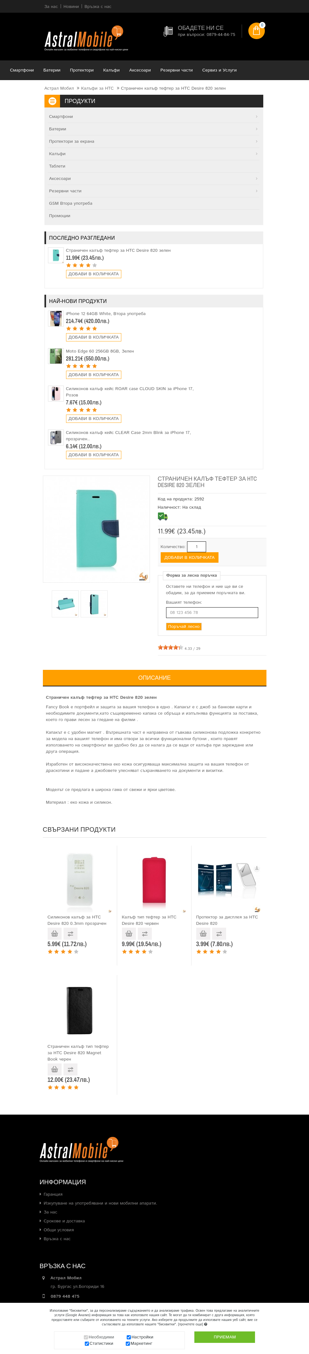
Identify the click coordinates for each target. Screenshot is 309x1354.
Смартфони (22, 70)
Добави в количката (94, 274)
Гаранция (53, 1194)
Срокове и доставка (64, 1221)
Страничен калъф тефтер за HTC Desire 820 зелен (118, 250)
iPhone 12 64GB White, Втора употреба (106, 314)
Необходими (101, 1337)
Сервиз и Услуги (219, 70)
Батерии (52, 70)
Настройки (142, 1337)
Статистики (101, 1344)
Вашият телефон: (184, 602)
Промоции (60, 216)
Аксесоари (140, 70)
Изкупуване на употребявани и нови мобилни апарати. (101, 1203)
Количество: (173, 547)
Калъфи (111, 70)
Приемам (225, 1337)
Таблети (57, 166)
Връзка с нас (57, 1239)
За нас (50, 1212)
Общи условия (59, 1230)
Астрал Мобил (59, 88)
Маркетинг (141, 1344)
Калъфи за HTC (97, 88)
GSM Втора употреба (70, 203)
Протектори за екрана (71, 141)
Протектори (82, 70)
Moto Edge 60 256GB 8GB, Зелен (100, 351)
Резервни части (176, 70)
